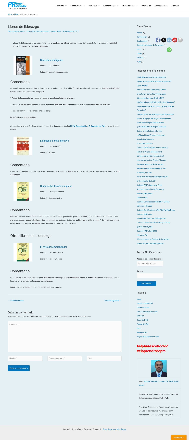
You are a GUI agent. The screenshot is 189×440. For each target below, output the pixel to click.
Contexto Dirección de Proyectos (150, 45)
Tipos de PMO (142, 85)
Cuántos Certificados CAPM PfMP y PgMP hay (156, 210)
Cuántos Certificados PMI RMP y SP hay (153, 202)
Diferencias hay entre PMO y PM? (150, 98)
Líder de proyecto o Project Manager (151, 160)
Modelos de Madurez (145, 139)
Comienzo (61, 6)
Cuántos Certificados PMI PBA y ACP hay (153, 222)
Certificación (142, 37)
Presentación (142, 332)
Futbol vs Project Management (149, 152)
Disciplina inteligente (51, 60)
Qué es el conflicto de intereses (149, 131)
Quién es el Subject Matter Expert (150, 122)
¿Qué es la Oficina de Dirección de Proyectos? (155, 114)
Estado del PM (77, 6)
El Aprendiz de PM (144, 172)
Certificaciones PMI (145, 303)
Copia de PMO (142, 320)
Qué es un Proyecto (145, 227)
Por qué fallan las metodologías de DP (152, 177)
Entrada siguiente (113, 301)
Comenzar (93, 6)
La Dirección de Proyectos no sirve (151, 135)
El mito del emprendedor (53, 246)
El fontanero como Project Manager (151, 94)
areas (139, 299)
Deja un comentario (16, 31)
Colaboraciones (128, 6)
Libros (28, 31)
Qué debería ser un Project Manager (151, 127)
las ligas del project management (150, 156)
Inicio (139, 49)
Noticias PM (146, 6)
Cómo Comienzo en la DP (147, 312)
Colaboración (142, 41)
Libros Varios (142, 198)
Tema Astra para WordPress (114, 429)
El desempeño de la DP (146, 181)
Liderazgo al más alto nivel (54, 140)
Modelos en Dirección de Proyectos (151, 218)
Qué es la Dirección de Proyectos (150, 243)
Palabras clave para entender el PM (151, 168)
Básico (139, 33)
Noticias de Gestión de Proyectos (150, 189)
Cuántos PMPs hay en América (149, 185)
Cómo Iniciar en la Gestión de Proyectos (153, 239)
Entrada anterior (16, 301)
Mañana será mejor (145, 193)
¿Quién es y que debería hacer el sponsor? (154, 81)
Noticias (140, 58)
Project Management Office (148, 337)
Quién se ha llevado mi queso (56, 186)
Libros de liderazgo (144, 206)
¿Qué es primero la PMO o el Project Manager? (156, 102)
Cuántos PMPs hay (144, 214)
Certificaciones (110, 6)
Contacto (175, 6)
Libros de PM (160, 6)
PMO (139, 62)
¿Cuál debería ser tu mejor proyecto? (152, 77)
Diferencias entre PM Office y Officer (151, 90)
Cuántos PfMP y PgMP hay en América (153, 148)
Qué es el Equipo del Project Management (154, 118)
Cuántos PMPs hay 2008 (147, 231)
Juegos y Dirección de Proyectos (150, 164)
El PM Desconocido (145, 143)
